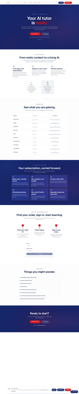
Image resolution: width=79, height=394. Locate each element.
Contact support (42, 326)
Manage (54, 389)
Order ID (27, 243)
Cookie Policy (13, 391)
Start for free (68, 2)
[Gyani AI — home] (8, 3)
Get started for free (35, 34)
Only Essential (60, 389)
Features (25, 2)
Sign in (61, 2)
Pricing (35, 2)
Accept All (68, 389)
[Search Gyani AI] (56, 3)
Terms (47, 389)
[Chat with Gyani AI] (74, 391)
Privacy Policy (43, 389)
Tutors (30, 2)
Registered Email (29, 248)
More (39, 2)
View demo (45, 34)
